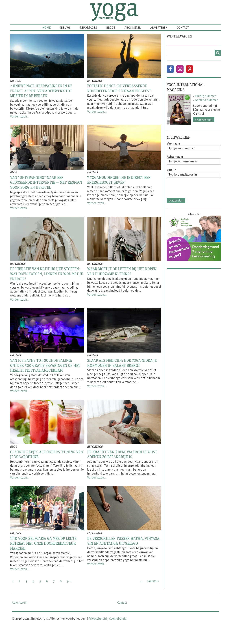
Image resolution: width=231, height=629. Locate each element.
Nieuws (65, 27)
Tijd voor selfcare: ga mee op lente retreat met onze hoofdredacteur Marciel (43, 543)
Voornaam (173, 143)
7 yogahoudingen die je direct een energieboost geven (119, 180)
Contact (183, 27)
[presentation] (194, 188)
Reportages (88, 27)
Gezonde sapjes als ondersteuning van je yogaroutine (46, 454)
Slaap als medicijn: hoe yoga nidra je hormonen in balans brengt (122, 363)
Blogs (110, 27)
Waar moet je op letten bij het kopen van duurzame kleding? (121, 271)
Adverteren (158, 27)
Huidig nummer (205, 96)
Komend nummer (206, 100)
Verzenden (176, 200)
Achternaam (175, 156)
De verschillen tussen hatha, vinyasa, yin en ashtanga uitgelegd (123, 541)
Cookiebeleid (118, 618)
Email (171, 170)
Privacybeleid (98, 618)
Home (46, 27)
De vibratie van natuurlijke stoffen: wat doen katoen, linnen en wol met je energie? (46, 273)
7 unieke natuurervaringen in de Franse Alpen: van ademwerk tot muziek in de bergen (41, 90)
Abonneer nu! (203, 120)
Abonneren (133, 27)
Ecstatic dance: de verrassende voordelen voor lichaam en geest (119, 88)
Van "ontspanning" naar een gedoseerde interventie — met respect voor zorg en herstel (46, 182)
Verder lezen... (20, 116)
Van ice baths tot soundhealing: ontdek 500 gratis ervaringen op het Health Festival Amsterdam (45, 365)
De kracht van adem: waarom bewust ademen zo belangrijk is (122, 454)
